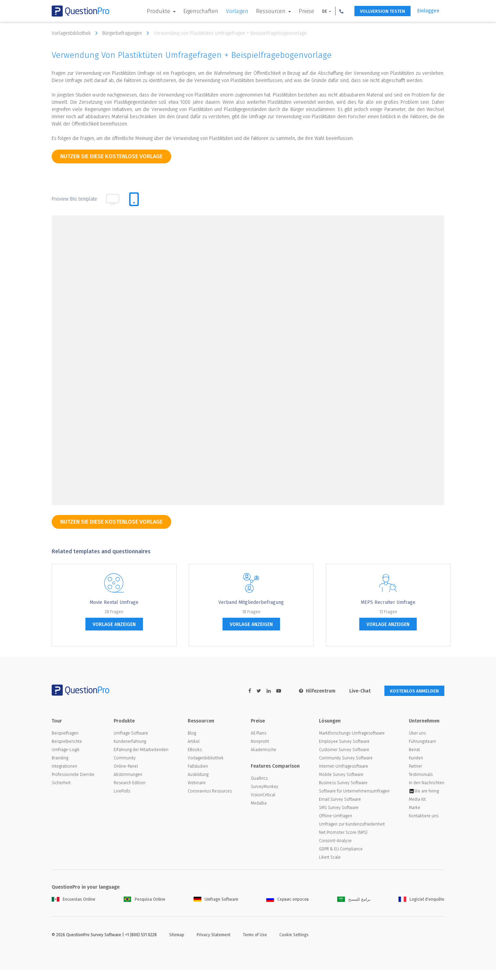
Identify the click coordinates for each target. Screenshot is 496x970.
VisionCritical (263, 795)
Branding (60, 758)
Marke (414, 808)
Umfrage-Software (131, 733)
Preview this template (74, 199)
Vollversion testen (379, 11)
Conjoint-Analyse (335, 841)
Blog (192, 733)
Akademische (263, 750)
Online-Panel (126, 766)
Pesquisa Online (144, 899)
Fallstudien (198, 766)
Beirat (414, 750)
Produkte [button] (153, 11)
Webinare (197, 783)
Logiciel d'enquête (421, 899)
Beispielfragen (65, 733)
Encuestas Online (73, 899)
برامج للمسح (353, 899)
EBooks (195, 750)
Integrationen (64, 766)
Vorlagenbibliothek (76, 33)
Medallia (259, 803)
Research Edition (129, 783)
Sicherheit (61, 783)
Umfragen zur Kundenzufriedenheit (352, 824)
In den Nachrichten (426, 783)
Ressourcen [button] (265, 11)
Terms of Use (255, 935)
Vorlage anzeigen (114, 624)
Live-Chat (356, 691)
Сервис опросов (287, 899)
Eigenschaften (195, 11)
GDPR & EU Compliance (341, 849)
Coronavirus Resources (210, 791)
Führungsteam (422, 741)
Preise (300, 11)
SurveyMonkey (264, 787)
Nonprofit (260, 741)
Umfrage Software (216, 899)
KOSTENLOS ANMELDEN (412, 691)
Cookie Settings (294, 935)
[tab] (134, 199)
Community (125, 758)
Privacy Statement (213, 935)
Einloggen (428, 11)
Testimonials (421, 774)
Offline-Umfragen (335, 816)
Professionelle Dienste (73, 774)
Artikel (193, 741)
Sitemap (176, 935)
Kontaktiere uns (423, 816)
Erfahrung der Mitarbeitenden (141, 750)
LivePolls (122, 791)
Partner (415, 766)
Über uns (417, 733)
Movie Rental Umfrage (114, 602)
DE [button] (319, 11)
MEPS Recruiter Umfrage (388, 602)
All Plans (258, 733)
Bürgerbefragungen (127, 33)
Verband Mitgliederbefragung (251, 602)
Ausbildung (198, 774)
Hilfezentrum (313, 691)
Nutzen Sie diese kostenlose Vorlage (111, 156)
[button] (335, 11)
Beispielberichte (67, 741)
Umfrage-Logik (66, 750)
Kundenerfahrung (130, 741)
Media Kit (417, 799)
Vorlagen (231, 11)
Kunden (416, 758)
